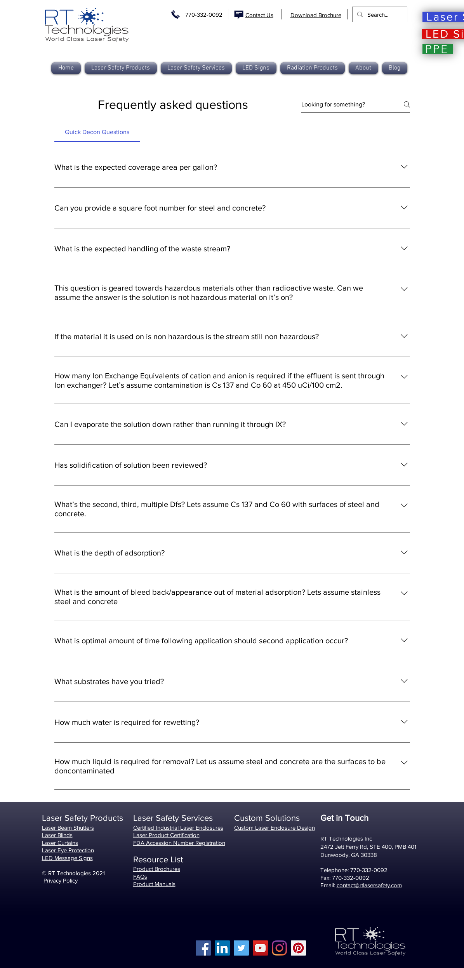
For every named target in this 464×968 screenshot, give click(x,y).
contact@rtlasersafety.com (369, 885)
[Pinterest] (298, 948)
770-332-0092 (203, 14)
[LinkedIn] (222, 948)
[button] (312, 68)
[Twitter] (241, 948)
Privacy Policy (60, 880)
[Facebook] (203, 948)
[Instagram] (279, 948)
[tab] (97, 132)
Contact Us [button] (259, 15)
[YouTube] (260, 948)
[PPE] (437, 49)
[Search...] (379, 14)
